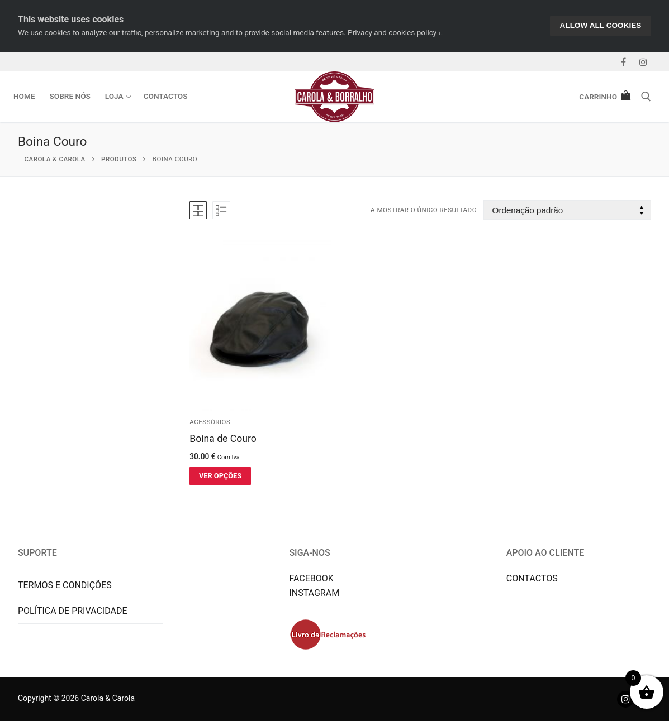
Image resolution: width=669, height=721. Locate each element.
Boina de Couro (223, 438)
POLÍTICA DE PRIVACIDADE (72, 610)
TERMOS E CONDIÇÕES (65, 585)
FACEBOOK (311, 578)
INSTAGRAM (314, 593)
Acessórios (209, 422)
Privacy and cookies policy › (394, 32)
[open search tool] (646, 97)
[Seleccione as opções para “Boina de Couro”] (220, 476)
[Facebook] (623, 62)
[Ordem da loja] (567, 210)
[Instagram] (643, 62)
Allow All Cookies (601, 25)
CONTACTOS (532, 578)
